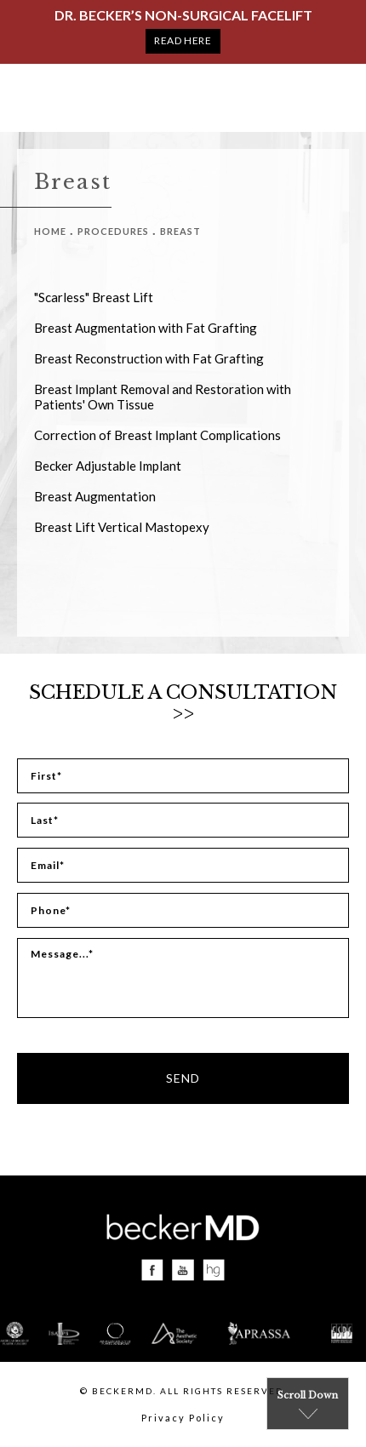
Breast (180, 231)
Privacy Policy (183, 1417)
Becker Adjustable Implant (107, 465)
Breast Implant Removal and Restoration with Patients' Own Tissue (162, 396)
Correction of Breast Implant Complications (157, 435)
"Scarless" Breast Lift (93, 297)
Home (50, 231)
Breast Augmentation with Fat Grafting (145, 327)
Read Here (182, 40)
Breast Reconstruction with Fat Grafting (149, 358)
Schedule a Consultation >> (183, 702)
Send (183, 1078)
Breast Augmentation (95, 496)
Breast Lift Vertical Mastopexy (121, 527)
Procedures (113, 231)
